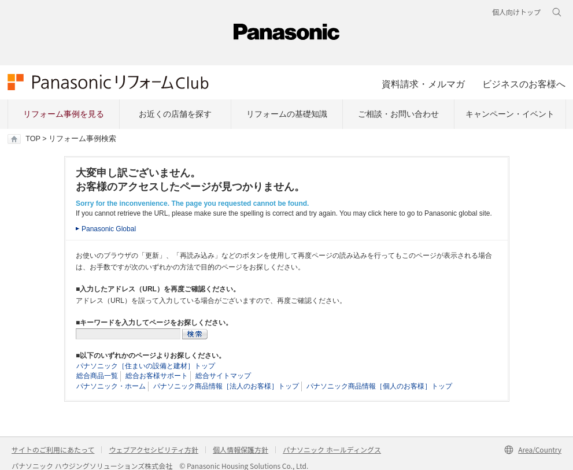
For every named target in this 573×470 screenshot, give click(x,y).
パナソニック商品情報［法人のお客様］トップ (226, 386)
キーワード (0, 0)
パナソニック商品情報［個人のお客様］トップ (379, 386)
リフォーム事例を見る (63, 114)
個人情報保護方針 (240, 449)
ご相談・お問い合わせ (398, 114)
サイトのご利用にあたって (53, 449)
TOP (32, 139)
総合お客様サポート (156, 376)
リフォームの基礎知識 (286, 114)
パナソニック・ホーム (111, 386)
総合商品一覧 (97, 376)
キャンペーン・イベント (509, 114)
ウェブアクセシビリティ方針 (153, 449)
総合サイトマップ (223, 376)
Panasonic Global (109, 229)
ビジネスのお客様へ (523, 84)
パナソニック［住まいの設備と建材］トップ (145, 366)
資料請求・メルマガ (423, 84)
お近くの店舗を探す (175, 114)
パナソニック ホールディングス (332, 449)
